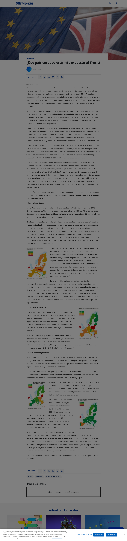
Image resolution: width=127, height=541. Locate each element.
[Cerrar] (124, 535)
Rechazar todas (99, 534)
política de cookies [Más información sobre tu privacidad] (57, 538)
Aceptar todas (111, 534)
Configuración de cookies (85, 534)
